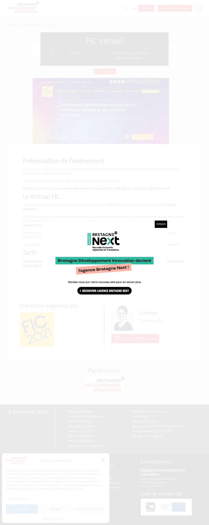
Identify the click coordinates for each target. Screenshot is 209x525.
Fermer (161, 224)
